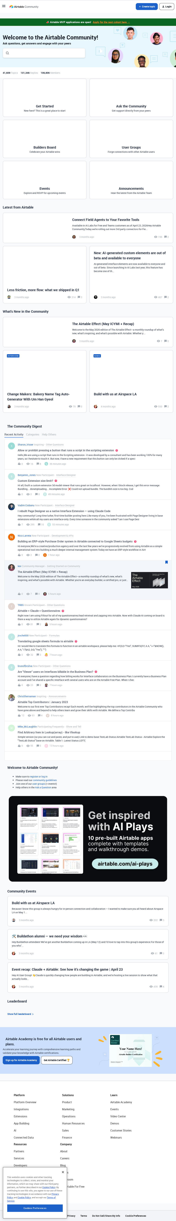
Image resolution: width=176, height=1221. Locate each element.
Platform (19, 1095)
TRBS (21, 605)
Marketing (68, 1109)
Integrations (21, 1109)
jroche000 (23, 635)
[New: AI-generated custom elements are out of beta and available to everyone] (131, 274)
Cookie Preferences (135, 1215)
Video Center (118, 1116)
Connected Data (24, 1137)
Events (114, 1109)
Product (67, 1102)
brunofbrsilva (25, 666)
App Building (21, 1123)
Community (21, 1172)
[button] (4, 7)
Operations (68, 1116)
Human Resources (73, 1123)
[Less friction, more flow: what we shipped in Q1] (45, 274)
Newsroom (66, 1179)
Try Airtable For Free (72, 1186)
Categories (32, 434)
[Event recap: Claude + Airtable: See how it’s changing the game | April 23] (88, 977)
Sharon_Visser (25, 444)
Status (64, 1172)
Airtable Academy (121, 1102)
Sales (65, 1130)
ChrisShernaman (27, 696)
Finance (67, 1137)
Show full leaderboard (21, 1014)
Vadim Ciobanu (26, 505)
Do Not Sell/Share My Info (106, 1215)
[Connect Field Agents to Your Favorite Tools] (88, 228)
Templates (20, 1179)
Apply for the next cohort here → (111, 22)
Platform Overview (25, 1102)
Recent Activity (13, 434)
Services (19, 1158)
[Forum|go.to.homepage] (24, 6)
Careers (64, 1158)
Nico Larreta (24, 535)
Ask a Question (43, 787)
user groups (38, 783)
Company (66, 1144)
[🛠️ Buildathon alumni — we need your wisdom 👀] (88, 944)
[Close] (63, 1187)
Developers (20, 1165)
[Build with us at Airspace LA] (131, 381)
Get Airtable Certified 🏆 (57, 1060)
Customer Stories (120, 1130)
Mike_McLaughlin (27, 726)
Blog (63, 1165)
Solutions (68, 1095)
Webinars (116, 1137)
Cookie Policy (48, 1202)
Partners (19, 1151)
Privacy (71, 1215)
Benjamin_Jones (27, 475)
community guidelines (45, 780)
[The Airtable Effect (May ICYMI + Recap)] (88, 332)
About (64, 1151)
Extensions (20, 1116)
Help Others (49, 434)
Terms (83, 1215)
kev (19, 566)
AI (15, 1130)
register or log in (38, 776)
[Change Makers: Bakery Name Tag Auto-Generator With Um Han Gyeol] (45, 381)
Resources (20, 1144)
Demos (114, 1123)
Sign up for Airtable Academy (21, 1060)
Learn (113, 1095)
